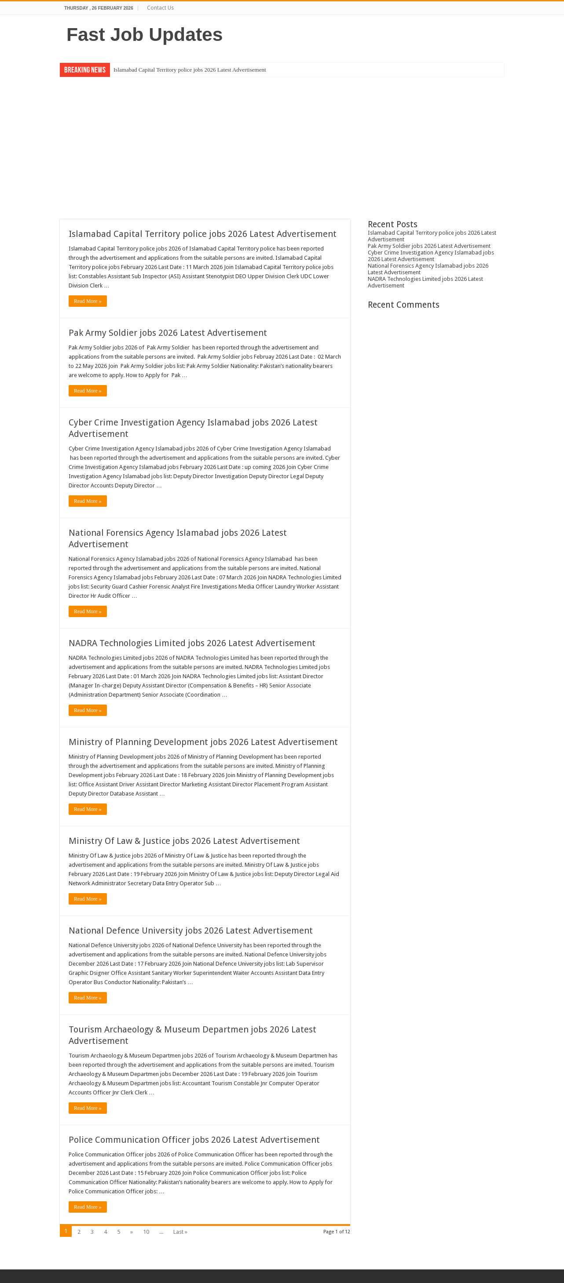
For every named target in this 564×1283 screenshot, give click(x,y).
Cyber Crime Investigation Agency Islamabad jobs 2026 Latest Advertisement (431, 255)
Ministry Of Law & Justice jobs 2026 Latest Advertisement (184, 841)
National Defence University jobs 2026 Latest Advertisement (191, 930)
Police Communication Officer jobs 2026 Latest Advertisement (194, 1139)
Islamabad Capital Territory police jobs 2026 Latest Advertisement (190, 69)
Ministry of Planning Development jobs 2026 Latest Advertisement (203, 742)
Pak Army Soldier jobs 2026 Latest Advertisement (168, 332)
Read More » (88, 301)
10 (146, 1231)
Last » (180, 1231)
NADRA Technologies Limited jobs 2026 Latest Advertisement (192, 643)
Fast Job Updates (144, 34)
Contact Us (160, 8)
